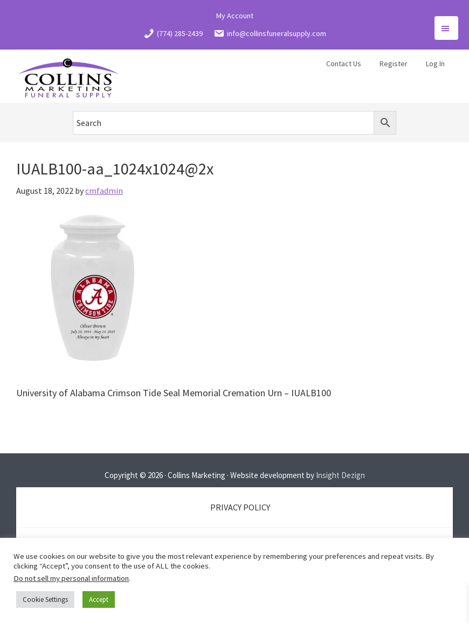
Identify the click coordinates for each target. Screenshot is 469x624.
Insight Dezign (340, 475)
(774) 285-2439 (173, 33)
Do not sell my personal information (71, 578)
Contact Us (343, 63)
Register (394, 63)
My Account (234, 15)
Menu (446, 28)
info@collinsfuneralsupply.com (269, 33)
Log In (435, 63)
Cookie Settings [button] (45, 599)
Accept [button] (98, 599)
